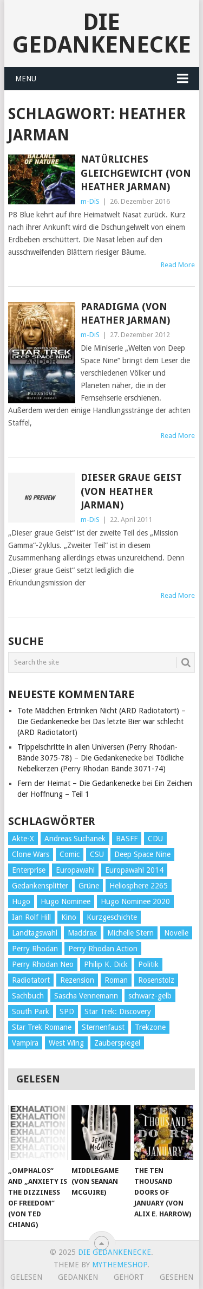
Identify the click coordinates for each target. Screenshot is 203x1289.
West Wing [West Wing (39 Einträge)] (66, 1043)
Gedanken (78, 1277)
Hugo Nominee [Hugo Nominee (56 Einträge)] (65, 901)
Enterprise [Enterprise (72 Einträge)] (28, 870)
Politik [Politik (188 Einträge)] (148, 964)
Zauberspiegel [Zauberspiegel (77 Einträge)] (117, 1043)
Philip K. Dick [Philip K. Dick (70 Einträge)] (106, 964)
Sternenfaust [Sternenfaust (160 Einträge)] (103, 1027)
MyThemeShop (119, 1264)
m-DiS (90, 201)
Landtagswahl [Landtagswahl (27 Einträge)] (34, 933)
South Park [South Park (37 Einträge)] (30, 1011)
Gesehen (176, 1277)
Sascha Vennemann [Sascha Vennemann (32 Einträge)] (86, 995)
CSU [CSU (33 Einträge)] (97, 854)
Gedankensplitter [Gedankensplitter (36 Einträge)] (40, 885)
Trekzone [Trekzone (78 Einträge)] (150, 1027)
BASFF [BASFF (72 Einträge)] (126, 838)
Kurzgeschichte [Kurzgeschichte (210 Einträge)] (112, 917)
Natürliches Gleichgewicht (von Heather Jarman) (136, 172)
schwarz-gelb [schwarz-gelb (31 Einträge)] (150, 995)
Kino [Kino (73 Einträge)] (68, 917)
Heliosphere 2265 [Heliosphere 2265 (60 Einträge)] (138, 885)
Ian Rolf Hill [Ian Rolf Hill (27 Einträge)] (31, 917)
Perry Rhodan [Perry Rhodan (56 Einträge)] (35, 948)
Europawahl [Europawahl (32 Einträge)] (75, 870)
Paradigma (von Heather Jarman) (125, 313)
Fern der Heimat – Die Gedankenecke (78, 783)
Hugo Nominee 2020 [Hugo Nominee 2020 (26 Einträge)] (135, 901)
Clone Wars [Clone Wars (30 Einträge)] (30, 854)
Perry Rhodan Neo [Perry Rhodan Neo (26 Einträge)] (43, 964)
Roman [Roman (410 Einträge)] (116, 980)
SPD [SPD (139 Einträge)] (67, 1011)
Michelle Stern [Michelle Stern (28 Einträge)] (130, 933)
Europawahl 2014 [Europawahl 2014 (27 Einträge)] (134, 870)
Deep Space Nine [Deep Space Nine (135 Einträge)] (142, 854)
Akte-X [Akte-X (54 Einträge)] (23, 838)
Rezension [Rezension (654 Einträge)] (77, 980)
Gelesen (26, 1277)
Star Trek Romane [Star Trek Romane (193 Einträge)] (41, 1027)
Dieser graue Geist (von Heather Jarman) (131, 491)
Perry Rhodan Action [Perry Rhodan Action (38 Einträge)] (102, 948)
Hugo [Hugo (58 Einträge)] (21, 901)
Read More (178, 265)
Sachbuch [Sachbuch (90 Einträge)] (28, 995)
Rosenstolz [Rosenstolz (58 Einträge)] (156, 980)
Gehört (129, 1277)
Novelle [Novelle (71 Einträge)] (176, 933)
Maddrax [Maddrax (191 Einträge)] (82, 933)
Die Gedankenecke (101, 33)
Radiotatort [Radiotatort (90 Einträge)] (31, 980)
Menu (25, 78)
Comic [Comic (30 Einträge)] (70, 854)
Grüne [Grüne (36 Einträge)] (88, 885)
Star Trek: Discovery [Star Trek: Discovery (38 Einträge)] (117, 1011)
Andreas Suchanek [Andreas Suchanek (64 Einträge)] (75, 838)
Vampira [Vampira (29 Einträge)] (25, 1043)
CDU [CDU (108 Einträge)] (155, 838)
